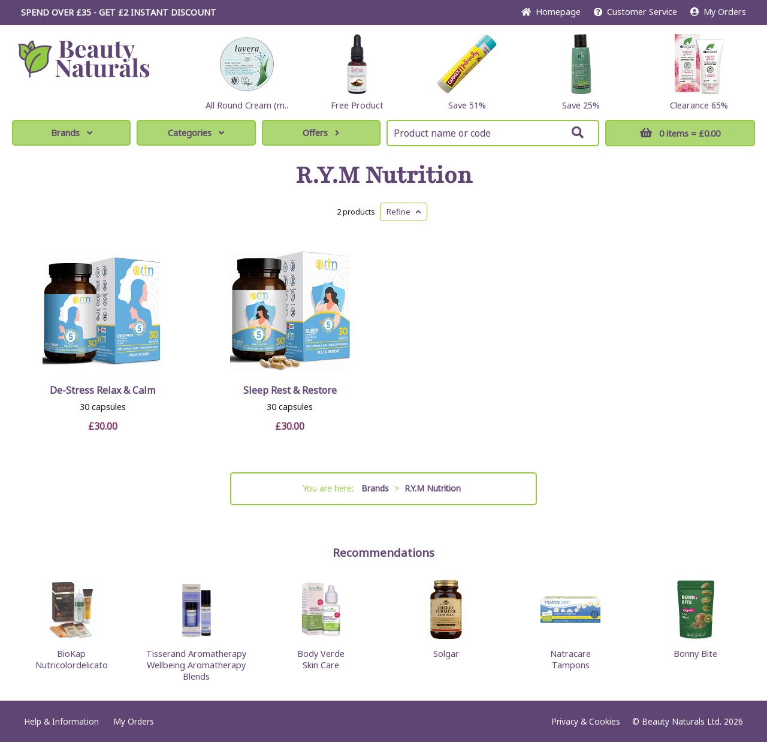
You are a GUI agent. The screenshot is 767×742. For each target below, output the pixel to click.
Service (635, 11)
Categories (196, 132)
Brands (71, 132)
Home (551, 11)
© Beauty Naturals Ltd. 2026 (687, 721)
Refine (403, 211)
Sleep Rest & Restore (290, 390)
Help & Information (61, 721)
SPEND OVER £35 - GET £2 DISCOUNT (118, 12)
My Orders (718, 11)
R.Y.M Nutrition (383, 175)
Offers (321, 132)
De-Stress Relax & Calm (102, 390)
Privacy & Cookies (585, 721)
